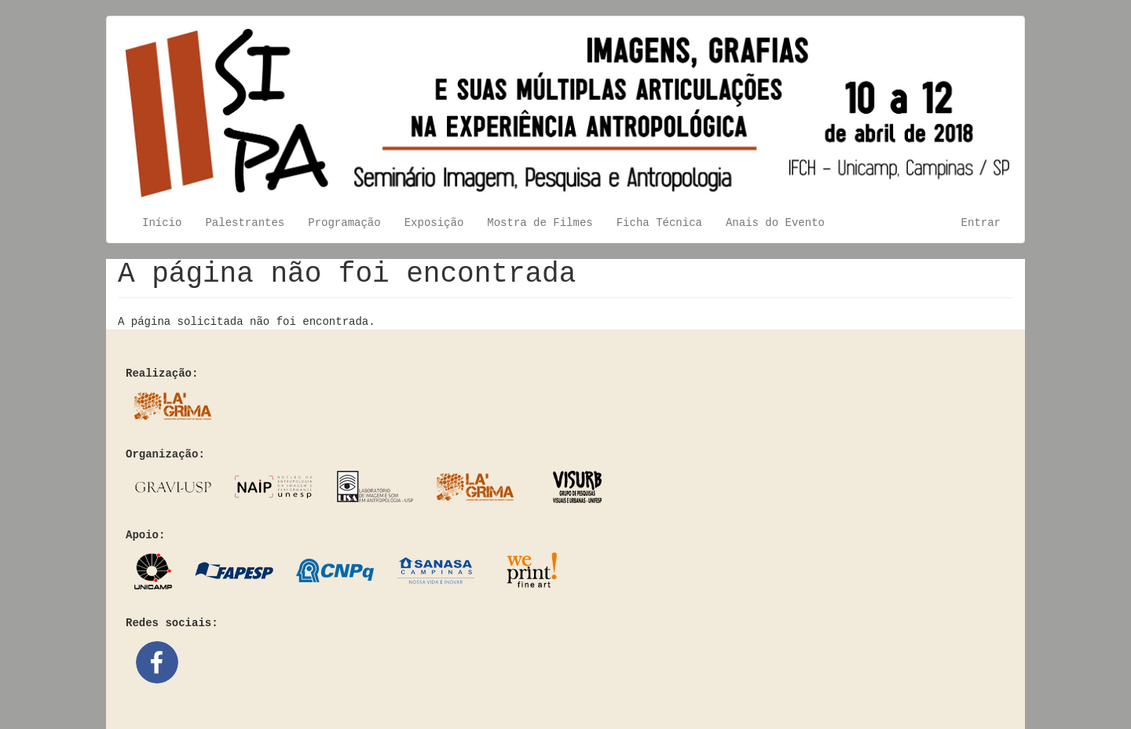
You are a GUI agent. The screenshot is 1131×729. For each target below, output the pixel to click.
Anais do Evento (775, 222)
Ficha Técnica (659, 222)
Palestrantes (244, 222)
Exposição (434, 222)
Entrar (981, 222)
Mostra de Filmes (539, 222)
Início (161, 222)
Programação (344, 222)
